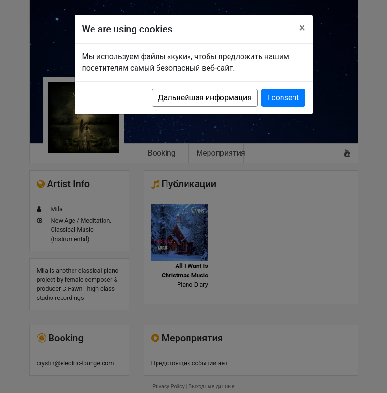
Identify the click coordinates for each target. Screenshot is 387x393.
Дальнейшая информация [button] (204, 97)
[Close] (302, 28)
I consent (283, 97)
